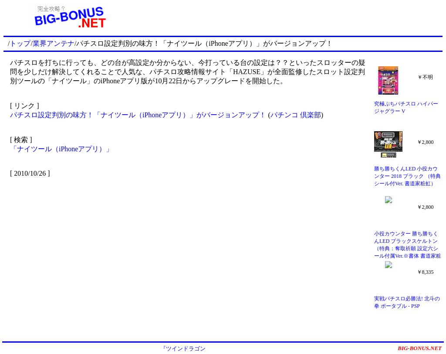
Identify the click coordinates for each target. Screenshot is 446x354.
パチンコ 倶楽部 (295, 115)
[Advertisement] (289, 16)
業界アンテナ (53, 43)
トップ (20, 43)
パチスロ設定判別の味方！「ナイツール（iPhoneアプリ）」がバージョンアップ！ (138, 115)
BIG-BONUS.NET (420, 348)
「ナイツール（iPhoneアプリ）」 (61, 149)
